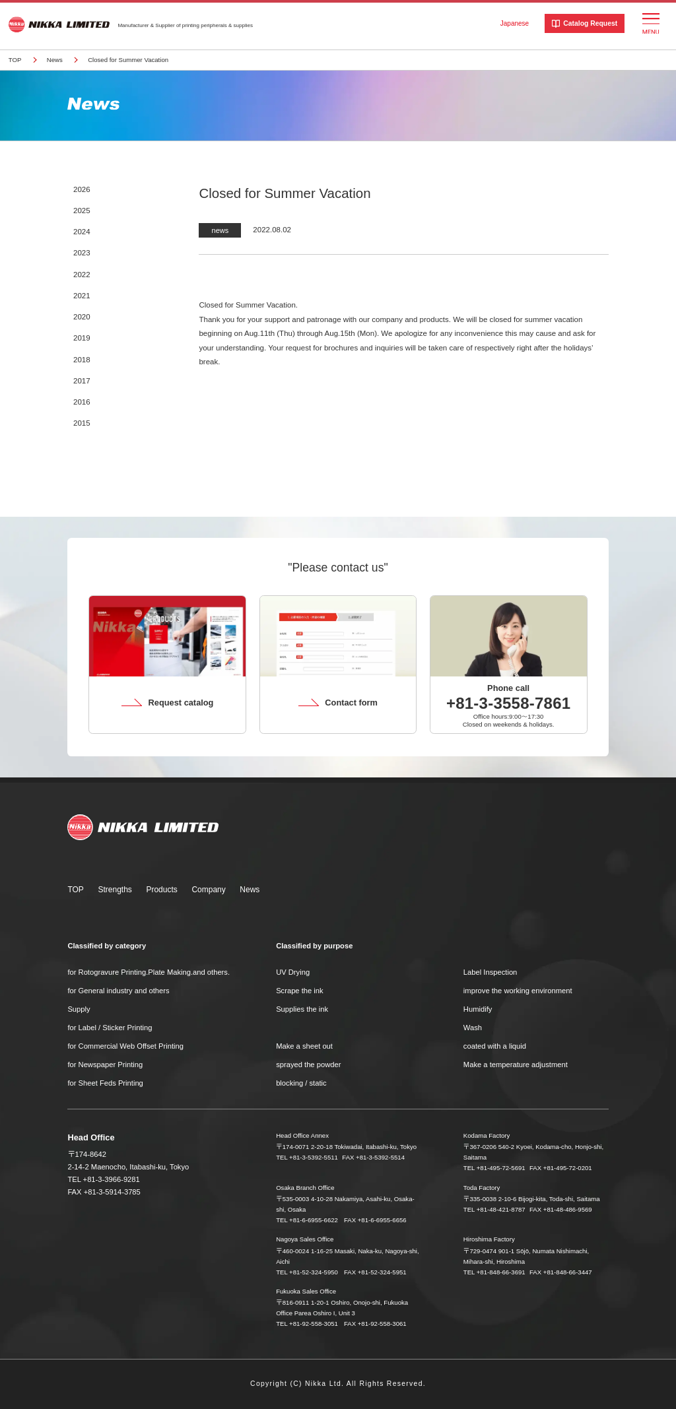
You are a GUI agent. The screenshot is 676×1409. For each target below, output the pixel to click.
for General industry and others (118, 991)
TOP (15, 59)
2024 (81, 232)
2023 (81, 253)
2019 (81, 338)
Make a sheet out (304, 1046)
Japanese (514, 23)
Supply (78, 1009)
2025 (81, 210)
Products (161, 889)
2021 (81, 296)
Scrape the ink (299, 991)
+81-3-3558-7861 (508, 703)
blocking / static (301, 1083)
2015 (81, 423)
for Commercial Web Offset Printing (125, 1046)
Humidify (477, 1009)
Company (208, 889)
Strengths (114, 889)
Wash (472, 1028)
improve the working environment (517, 991)
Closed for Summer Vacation (128, 59)
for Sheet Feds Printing (105, 1083)
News (55, 59)
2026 (81, 189)
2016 (81, 402)
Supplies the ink (302, 1009)
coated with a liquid (494, 1046)
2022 (81, 275)
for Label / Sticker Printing (109, 1028)
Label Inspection (490, 972)
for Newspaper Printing (105, 1064)
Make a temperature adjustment (515, 1064)
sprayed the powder (308, 1064)
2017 (81, 381)
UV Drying (293, 972)
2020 (81, 317)
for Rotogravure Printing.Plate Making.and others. (148, 972)
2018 (81, 360)
